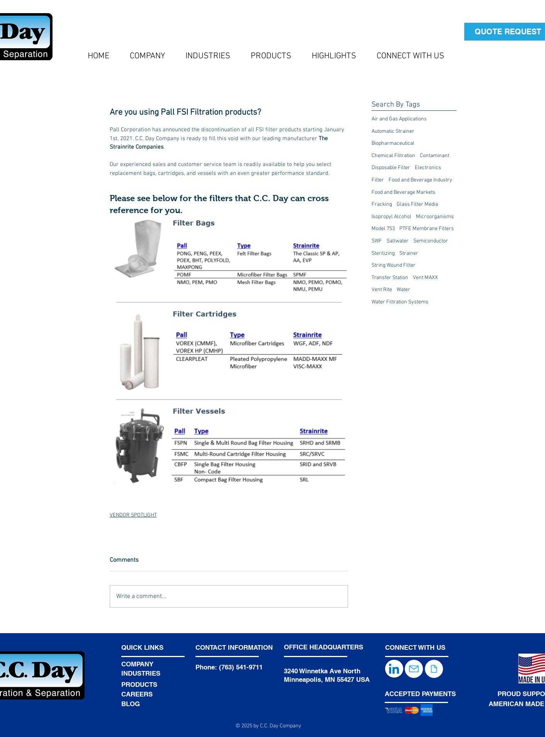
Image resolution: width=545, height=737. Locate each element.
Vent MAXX (425, 277)
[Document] (434, 669)
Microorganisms (435, 216)
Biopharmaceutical (393, 143)
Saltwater (398, 241)
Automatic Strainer (393, 131)
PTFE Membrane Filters (426, 228)
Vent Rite (382, 289)
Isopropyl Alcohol (391, 216)
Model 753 (383, 228)
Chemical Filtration (393, 155)
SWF (377, 241)
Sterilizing (383, 253)
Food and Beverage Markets (403, 192)
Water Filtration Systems (400, 302)
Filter (378, 180)
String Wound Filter (394, 265)
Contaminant (434, 155)
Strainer (408, 253)
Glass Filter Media (417, 204)
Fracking (382, 204)
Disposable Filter (391, 167)
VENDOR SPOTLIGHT (133, 515)
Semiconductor (430, 241)
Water (403, 289)
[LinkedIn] (394, 669)
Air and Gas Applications (399, 119)
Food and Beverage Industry (420, 180)
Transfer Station (390, 277)
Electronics (428, 167)
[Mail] (414, 669)
